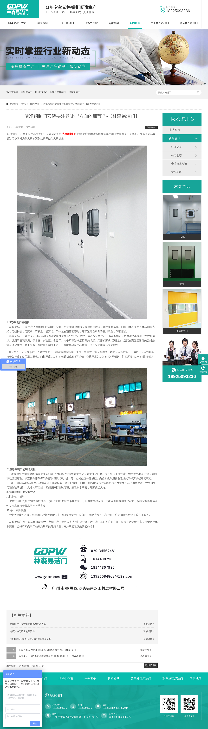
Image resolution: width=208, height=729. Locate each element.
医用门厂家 (41, 92)
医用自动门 (67, 23)
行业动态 (176, 147)
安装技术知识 (179, 163)
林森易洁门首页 (17, 23)
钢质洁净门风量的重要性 (22, 631)
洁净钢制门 (43, 23)
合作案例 (113, 23)
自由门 (182, 284)
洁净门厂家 (38, 666)
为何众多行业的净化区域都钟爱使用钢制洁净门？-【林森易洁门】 (52, 656)
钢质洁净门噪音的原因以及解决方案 (28, 623)
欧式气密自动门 (58, 92)
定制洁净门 (26, 92)
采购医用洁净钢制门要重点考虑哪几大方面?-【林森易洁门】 (49, 650)
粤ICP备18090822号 (120, 717)
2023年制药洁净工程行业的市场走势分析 (30, 639)
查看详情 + (145, 650)
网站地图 (196, 678)
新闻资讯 (135, 23)
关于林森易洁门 (160, 23)
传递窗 (182, 237)
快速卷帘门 (182, 331)
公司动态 (176, 155)
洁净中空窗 (91, 23)
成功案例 (174, 130)
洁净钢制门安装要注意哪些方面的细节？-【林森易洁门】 (72, 104)
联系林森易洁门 (189, 23)
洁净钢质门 (74, 92)
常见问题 (176, 172)
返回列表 (151, 127)
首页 (24, 104)
